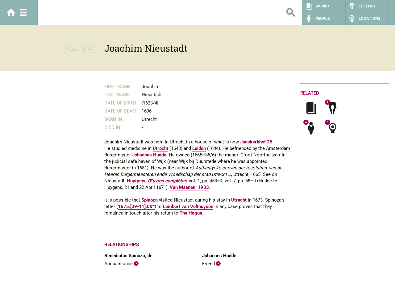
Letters (367, 6)
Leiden (199, 148)
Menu (23, 12)
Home (10, 12)
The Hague (191, 213)
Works (322, 6)
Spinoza (149, 200)
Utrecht (160, 148)
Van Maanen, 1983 (189, 187)
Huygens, (157, 181)
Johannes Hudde (149, 155)
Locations (369, 18)
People (322, 18)
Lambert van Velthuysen (188, 206)
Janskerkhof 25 (256, 142)
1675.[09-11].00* (136, 206)
